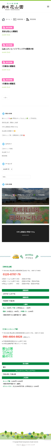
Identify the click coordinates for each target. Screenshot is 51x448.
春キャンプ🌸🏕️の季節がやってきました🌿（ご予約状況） (19, 118)
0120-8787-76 (11, 274)
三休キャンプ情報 (7, 148)
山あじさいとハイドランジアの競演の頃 (17, 49)
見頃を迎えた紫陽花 (10, 31)
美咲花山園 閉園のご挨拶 (10, 122)
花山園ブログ (6, 152)
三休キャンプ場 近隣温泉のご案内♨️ (13, 135)
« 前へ (5, 97)
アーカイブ (8, 164)
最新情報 (20, 19)
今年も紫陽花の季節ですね (10, 127)
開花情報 (8, 27)
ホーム (8, 19)
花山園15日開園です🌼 (9, 131)
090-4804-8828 (12, 336)
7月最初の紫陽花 (8, 66)
